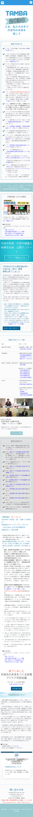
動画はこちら (9, 220)
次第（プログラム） (10, 229)
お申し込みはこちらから (16, 684)
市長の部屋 (23, 364)
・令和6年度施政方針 (24, 370)
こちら (17, 746)
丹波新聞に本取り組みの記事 (16, 497)
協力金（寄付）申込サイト (11, 328)
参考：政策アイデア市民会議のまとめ (14, 233)
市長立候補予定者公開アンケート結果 (14, 231)
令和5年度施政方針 (25, 372)
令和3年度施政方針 (25, 375)
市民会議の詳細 (16, 688)
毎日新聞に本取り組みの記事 (17, 493)
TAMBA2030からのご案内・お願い (14, 235)
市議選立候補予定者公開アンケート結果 (18, 121)
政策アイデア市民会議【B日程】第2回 (19, 452)
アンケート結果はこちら (16, 258)
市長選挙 (22, 391)
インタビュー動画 (16, 433)
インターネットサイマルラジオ (22, 168)
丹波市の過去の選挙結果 (25, 395)
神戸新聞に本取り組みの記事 (17, 488)
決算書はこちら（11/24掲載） (16, 324)
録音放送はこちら (14, 61)
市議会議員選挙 (24, 393)
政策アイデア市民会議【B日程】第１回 (20, 466)
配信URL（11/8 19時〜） (14, 589)
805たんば (10, 166)
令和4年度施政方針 (25, 373)
